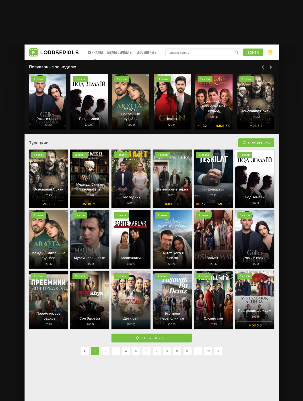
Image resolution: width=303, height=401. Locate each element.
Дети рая (130, 318)
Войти (253, 52)
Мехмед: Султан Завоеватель (89, 186)
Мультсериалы (119, 52)
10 (187, 351)
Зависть (213, 258)
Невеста (172, 119)
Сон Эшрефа (89, 318)
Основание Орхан (255, 111)
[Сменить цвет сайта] (269, 52)
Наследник (131, 197)
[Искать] (236, 52)
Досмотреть (147, 52)
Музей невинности (89, 258)
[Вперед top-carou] (271, 67)
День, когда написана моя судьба (214, 106)
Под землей (89, 119)
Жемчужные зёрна (172, 189)
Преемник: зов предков (48, 315)
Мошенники (131, 258)
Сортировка (259, 143)
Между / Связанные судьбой (130, 114)
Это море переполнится (172, 315)
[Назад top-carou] (263, 67)
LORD (59, 52)
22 (208, 351)
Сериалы (95, 52)
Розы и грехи (47, 119)
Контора (213, 189)
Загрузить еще (151, 338)
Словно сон (213, 318)
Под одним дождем (254, 310)
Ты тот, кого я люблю (172, 255)
